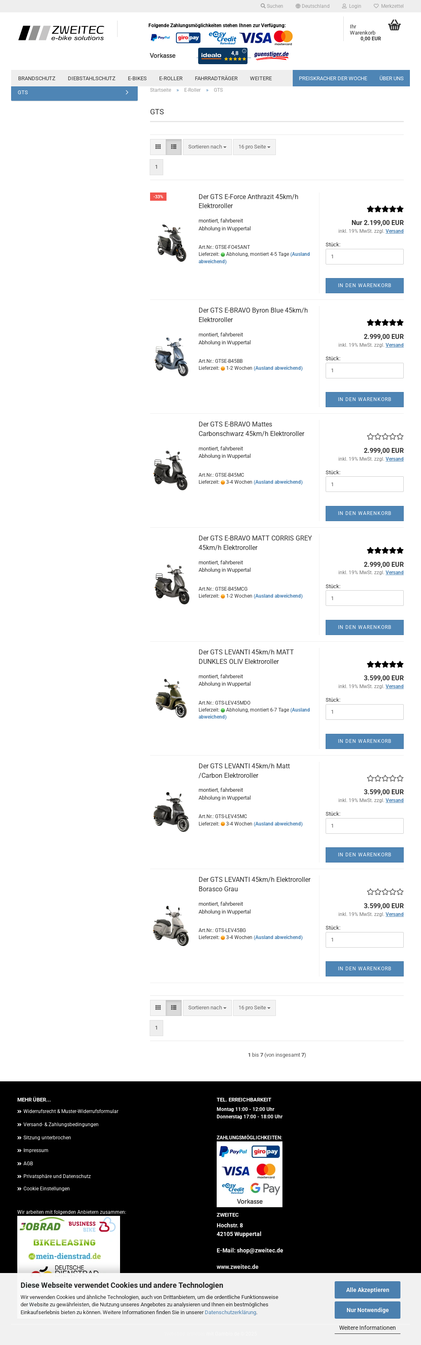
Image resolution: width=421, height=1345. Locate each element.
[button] (312, 6)
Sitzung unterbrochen (47, 1138)
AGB (28, 1163)
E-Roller (171, 78)
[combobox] (207, 147)
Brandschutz (37, 78)
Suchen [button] (272, 6)
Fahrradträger (216, 78)
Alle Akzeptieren (367, 1290)
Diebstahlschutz (92, 78)
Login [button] (351, 6)
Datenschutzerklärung (230, 1312)
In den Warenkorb (364, 285)
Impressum (36, 1150)
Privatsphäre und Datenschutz (57, 1176)
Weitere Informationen (367, 1327)
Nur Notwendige (368, 1310)
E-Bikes (137, 78)
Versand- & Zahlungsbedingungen (61, 1124)
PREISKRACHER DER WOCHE (333, 78)
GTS (23, 92)
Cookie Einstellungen (46, 1189)
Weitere (261, 78)
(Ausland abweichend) (278, 368)
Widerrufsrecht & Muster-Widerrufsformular (70, 1111)
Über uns (391, 78)
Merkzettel (389, 6)
